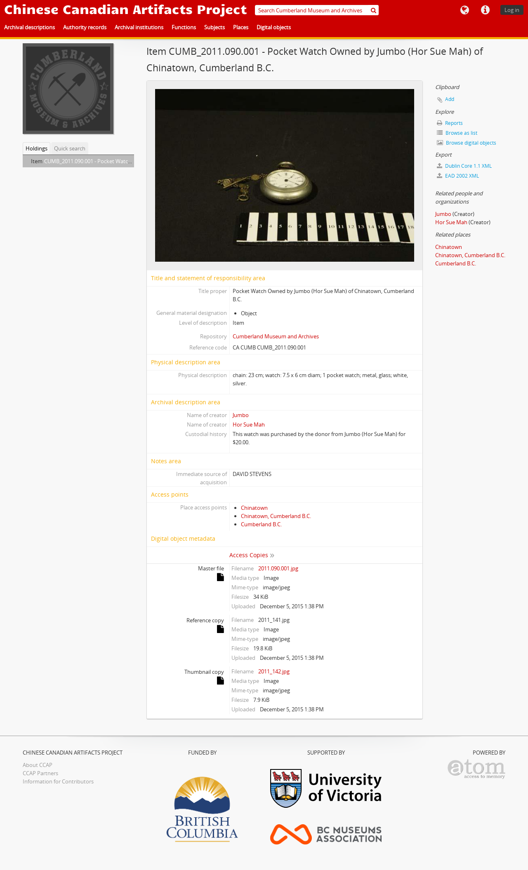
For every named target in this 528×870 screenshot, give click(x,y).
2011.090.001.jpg (278, 568)
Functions (184, 27)
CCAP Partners (40, 773)
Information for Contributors (58, 781)
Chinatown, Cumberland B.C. (276, 516)
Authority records (84, 27)
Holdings (36, 148)
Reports (450, 123)
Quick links (485, 10)
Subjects (214, 27)
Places (240, 27)
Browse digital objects (466, 142)
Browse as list (457, 132)
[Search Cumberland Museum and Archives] (317, 10)
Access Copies (248, 555)
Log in (511, 10)
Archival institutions (139, 27)
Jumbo (241, 415)
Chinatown (254, 507)
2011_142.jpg (274, 671)
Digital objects (274, 27)
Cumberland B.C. (261, 524)
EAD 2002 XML (458, 175)
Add (449, 99)
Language (464, 10)
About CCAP (37, 765)
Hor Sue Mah (249, 424)
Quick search (69, 148)
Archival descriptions (29, 27)
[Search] (373, 10)
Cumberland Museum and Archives (276, 336)
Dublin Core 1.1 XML (464, 165)
